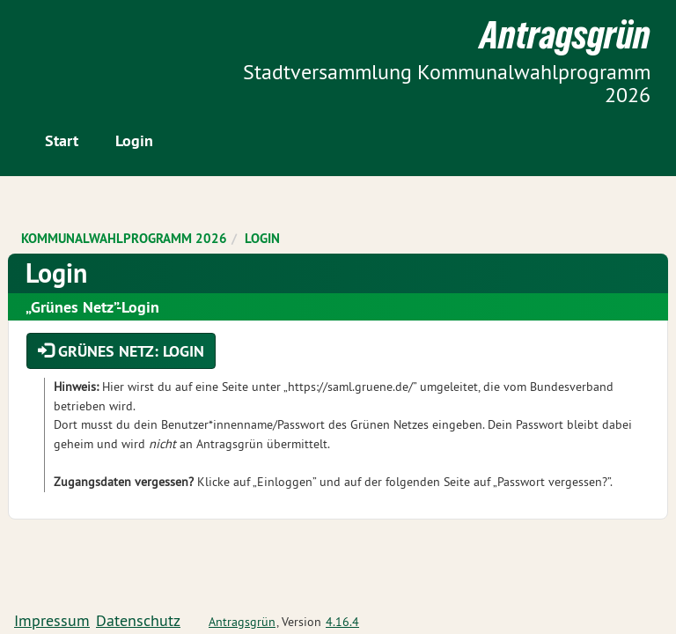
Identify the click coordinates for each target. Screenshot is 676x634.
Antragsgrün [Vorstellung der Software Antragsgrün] (242, 622)
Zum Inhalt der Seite (80, 43)
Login (134, 140)
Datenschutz (138, 620)
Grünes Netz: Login (121, 351)
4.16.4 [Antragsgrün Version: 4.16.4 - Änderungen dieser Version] (342, 622)
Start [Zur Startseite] (61, 140)
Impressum (52, 620)
